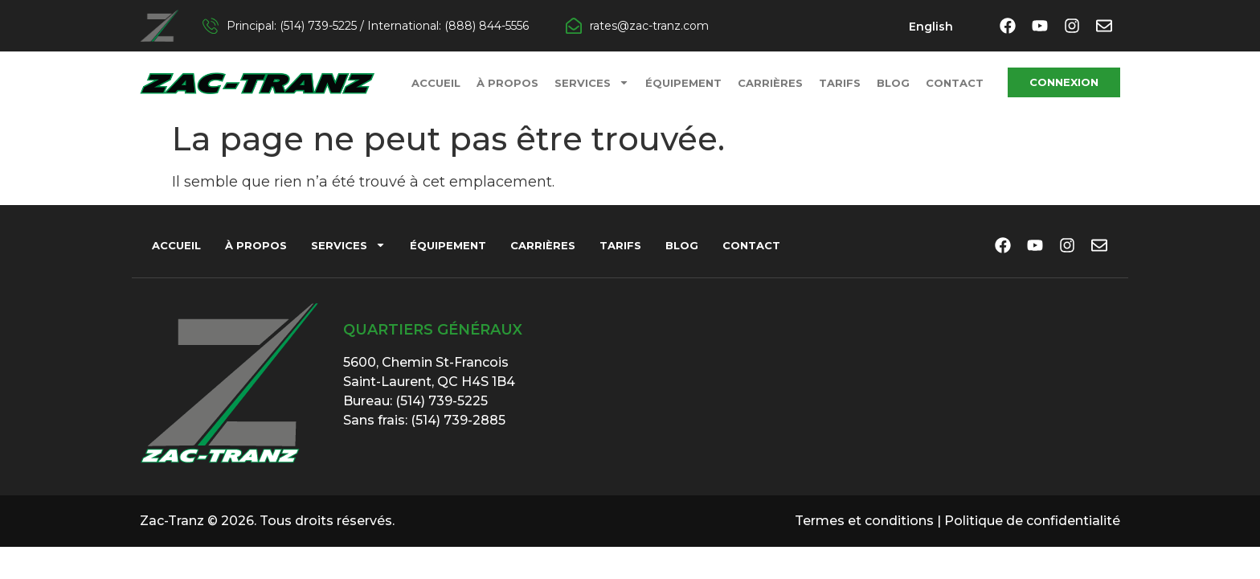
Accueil (435, 82)
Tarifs (840, 82)
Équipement (683, 82)
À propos (507, 82)
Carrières (770, 82)
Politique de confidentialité (1032, 520)
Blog (893, 82)
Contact (955, 82)
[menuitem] (931, 26)
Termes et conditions (864, 520)
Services (591, 83)
